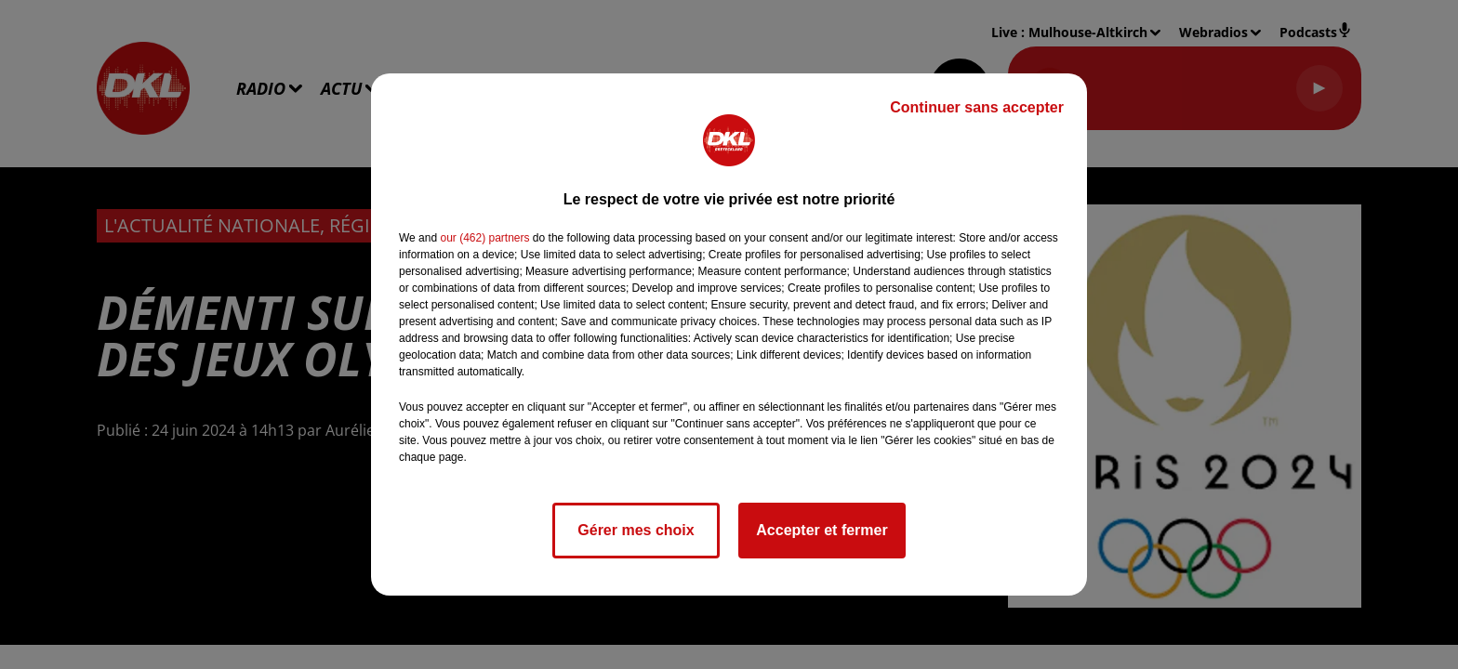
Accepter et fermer (821, 530)
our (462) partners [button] (484, 237)
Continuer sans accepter (977, 107)
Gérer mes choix (635, 530)
